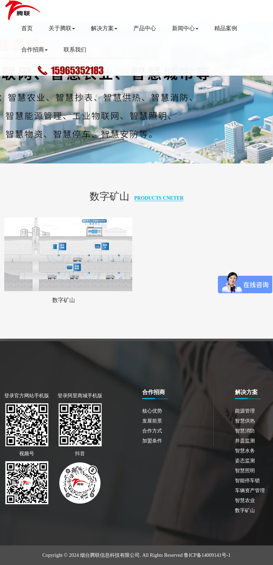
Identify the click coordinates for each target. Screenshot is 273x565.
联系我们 (75, 50)
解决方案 (104, 28)
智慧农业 (245, 500)
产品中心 (144, 28)
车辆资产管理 (250, 490)
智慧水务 (245, 450)
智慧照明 (245, 470)
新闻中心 (185, 28)
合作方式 (152, 431)
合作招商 (34, 50)
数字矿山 (63, 300)
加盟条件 (152, 440)
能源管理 (245, 411)
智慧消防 (245, 431)
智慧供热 (245, 421)
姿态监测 (245, 460)
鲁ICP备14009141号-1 (207, 555)
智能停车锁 (247, 480)
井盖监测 (245, 440)
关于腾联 (62, 28)
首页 (27, 28)
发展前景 (152, 421)
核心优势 (152, 411)
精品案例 (225, 28)
